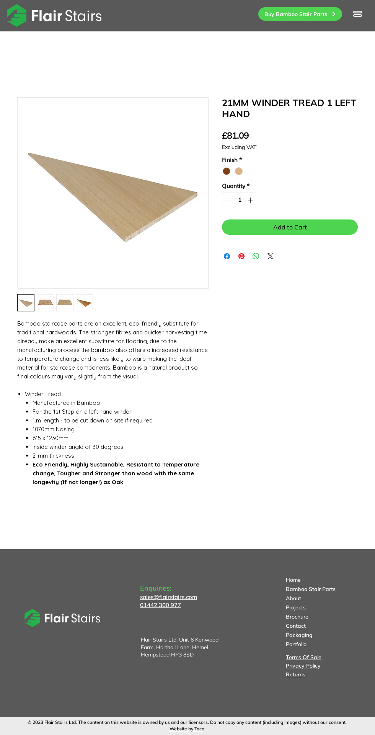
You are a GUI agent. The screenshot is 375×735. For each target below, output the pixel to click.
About (293, 598)
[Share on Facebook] (227, 256)
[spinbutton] (239, 200)
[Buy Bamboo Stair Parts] (300, 14)
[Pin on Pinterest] (241, 256)
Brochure (297, 616)
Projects (296, 607)
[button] (357, 14)
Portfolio (296, 644)
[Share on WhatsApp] (256, 256)
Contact (296, 625)
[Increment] (251, 200)
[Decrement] (228, 200)
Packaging (299, 635)
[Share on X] (270, 256)
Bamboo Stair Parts (311, 589)
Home (293, 579)
